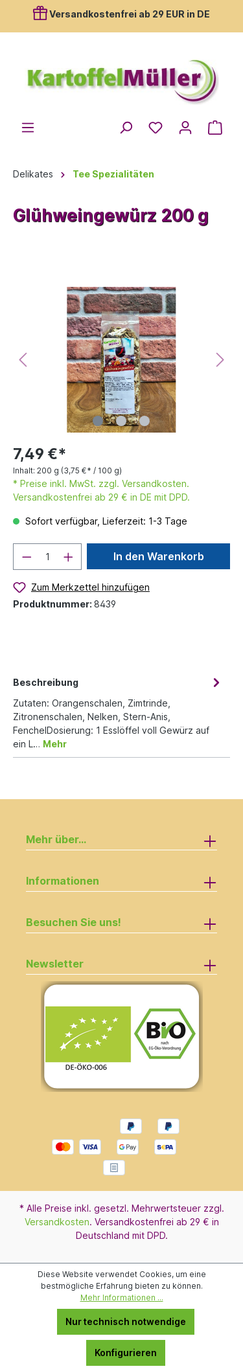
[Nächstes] (220, 360)
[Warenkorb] (215, 127)
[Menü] (28, 127)
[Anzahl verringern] (26, 556)
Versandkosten (57, 1221)
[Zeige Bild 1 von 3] (98, 421)
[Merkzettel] (155, 127)
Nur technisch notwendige (125, 1321)
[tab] (118, 712)
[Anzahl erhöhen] (68, 556)
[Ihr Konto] (185, 127)
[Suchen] (126, 127)
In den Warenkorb (158, 556)
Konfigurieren (126, 1352)
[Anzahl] (48, 556)
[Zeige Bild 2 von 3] (121, 421)
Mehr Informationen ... (121, 1297)
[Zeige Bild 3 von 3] (144, 421)
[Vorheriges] (22, 360)
